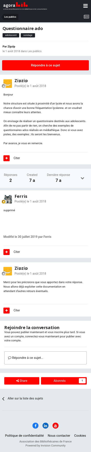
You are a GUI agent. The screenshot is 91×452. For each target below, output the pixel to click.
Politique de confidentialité (24, 436)
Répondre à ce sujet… (25, 358)
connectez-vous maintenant (42, 336)
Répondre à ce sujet (45, 65)
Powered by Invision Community (45, 445)
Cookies (80, 436)
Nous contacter (59, 436)
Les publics (34, 51)
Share (21, 380)
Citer (17, 158)
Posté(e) (30, 86)
